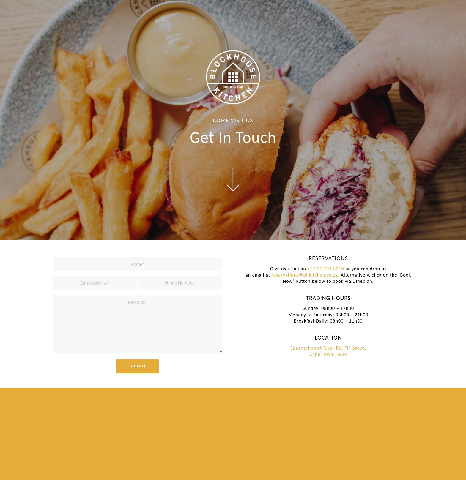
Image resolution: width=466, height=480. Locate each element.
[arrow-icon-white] (233, 180)
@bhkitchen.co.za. (319, 275)
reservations (285, 275)
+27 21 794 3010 (326, 268)
